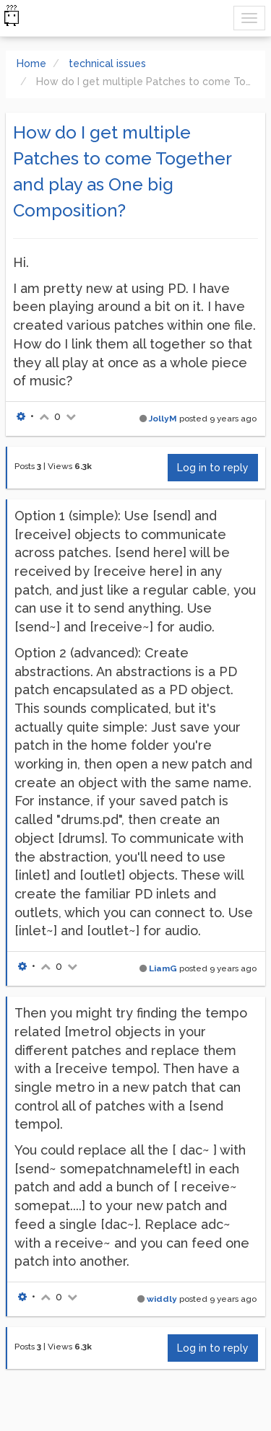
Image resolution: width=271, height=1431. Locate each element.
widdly (162, 1299)
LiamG (163, 968)
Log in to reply (213, 467)
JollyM (163, 418)
